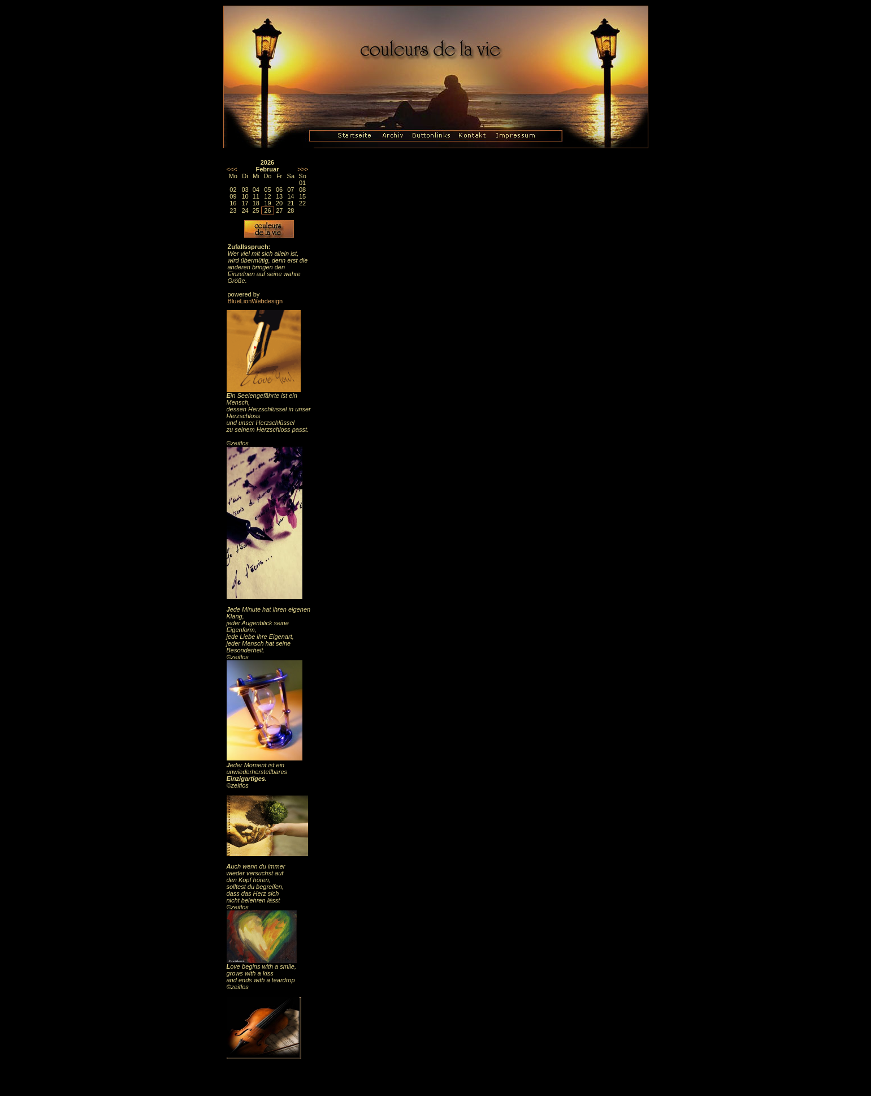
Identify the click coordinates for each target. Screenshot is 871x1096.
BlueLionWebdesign (255, 301)
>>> (302, 169)
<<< (232, 169)
